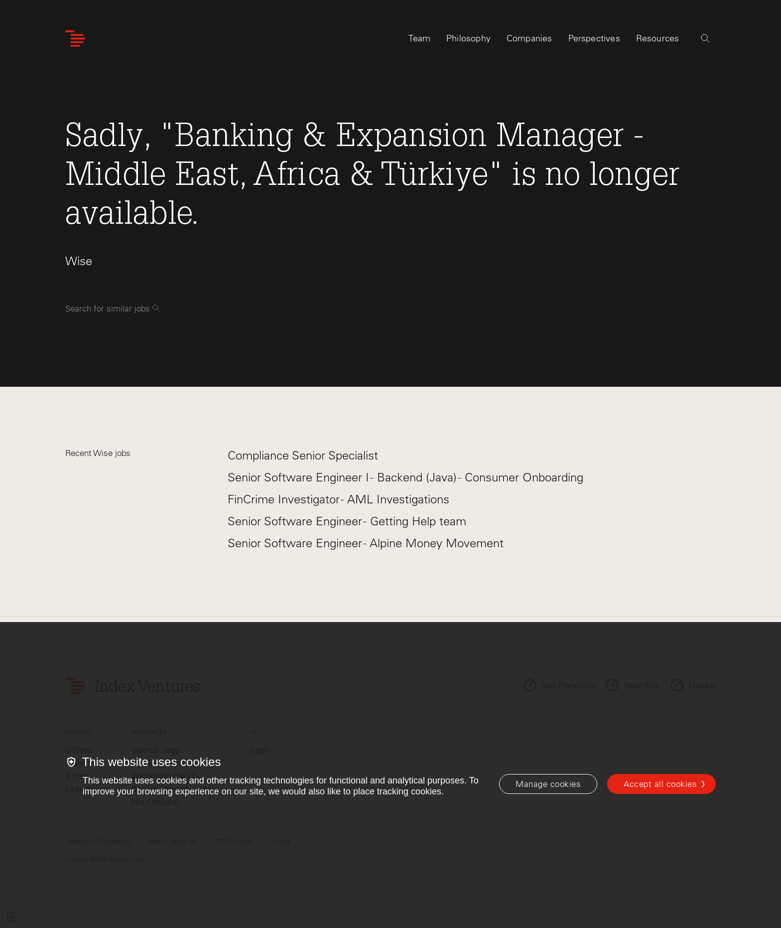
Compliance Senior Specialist (303, 455)
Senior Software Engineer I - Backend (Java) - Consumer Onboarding (405, 477)
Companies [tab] (529, 38)
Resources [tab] (657, 38)
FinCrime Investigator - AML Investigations (338, 499)
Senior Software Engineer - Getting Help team (347, 521)
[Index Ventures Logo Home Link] (75, 38)
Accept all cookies (660, 784)
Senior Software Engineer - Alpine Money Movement (366, 543)
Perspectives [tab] (594, 38)
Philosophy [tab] (468, 38)
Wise (78, 261)
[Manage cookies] (548, 784)
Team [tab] (419, 38)
